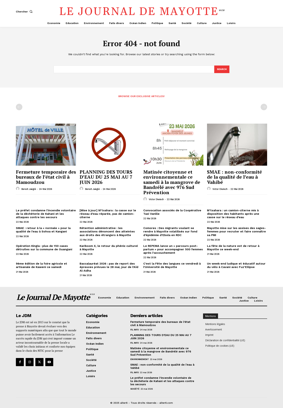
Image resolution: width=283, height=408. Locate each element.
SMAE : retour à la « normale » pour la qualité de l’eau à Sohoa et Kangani (43, 229)
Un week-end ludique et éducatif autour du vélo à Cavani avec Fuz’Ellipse (236, 265)
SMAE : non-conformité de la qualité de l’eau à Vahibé (234, 177)
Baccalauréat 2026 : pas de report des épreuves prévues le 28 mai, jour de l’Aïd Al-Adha (109, 267)
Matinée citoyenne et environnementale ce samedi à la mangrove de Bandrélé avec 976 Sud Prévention (171, 182)
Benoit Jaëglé (28, 189)
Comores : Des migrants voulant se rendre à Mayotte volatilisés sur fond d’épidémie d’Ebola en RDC (170, 231)
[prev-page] (19, 107)
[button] (25, 11)
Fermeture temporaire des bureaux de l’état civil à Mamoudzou (46, 177)
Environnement (139, 359)
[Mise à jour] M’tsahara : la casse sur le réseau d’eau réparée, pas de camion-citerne (108, 214)
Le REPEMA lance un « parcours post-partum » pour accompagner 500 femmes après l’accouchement (173, 249)
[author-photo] (18, 189)
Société (135, 389)
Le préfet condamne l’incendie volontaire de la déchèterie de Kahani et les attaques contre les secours (46, 214)
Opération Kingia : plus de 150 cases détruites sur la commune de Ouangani (44, 247)
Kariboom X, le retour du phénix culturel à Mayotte (109, 247)
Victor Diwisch (156, 199)
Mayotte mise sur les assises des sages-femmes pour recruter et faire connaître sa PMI (236, 231)
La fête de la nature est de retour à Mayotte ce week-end (233, 247)
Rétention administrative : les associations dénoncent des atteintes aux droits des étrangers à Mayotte (107, 231)
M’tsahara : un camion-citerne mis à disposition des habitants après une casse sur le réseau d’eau (233, 214)
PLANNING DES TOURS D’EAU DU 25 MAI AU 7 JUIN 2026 (106, 177)
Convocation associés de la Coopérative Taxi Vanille (172, 212)
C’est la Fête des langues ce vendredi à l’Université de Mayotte (172, 265)
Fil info (134, 329)
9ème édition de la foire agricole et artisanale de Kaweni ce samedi (41, 265)
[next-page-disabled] (264, 107)
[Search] (221, 69)
